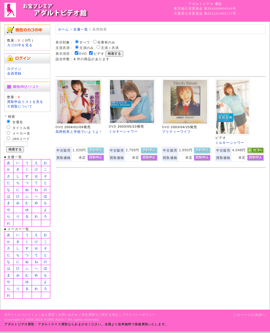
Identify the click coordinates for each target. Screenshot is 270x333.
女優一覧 (80, 29)
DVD (83, 53)
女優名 (17, 122)
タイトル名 (21, 128)
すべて (84, 42)
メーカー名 (21, 133)
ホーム (63, 29)
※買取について (19, 106)
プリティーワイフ (176, 131)
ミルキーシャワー (123, 131)
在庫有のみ (106, 42)
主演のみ (86, 47)
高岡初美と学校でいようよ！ (79, 131)
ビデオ (98, 53)
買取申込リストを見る (25, 101)
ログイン (14, 68)
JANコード (21, 139)
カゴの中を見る (19, 45)
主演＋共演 (110, 47)
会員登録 (14, 73)
